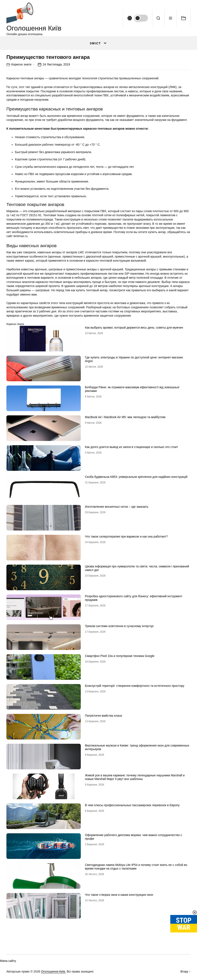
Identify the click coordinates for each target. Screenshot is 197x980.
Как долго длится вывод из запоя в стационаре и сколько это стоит (131, 447)
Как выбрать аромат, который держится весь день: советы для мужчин (134, 327)
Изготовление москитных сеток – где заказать (116, 506)
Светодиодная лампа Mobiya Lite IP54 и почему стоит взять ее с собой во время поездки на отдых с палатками (136, 866)
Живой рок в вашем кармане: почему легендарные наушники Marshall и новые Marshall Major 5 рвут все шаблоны (135, 777)
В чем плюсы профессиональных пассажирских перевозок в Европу (132, 805)
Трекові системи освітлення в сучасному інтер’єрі (119, 626)
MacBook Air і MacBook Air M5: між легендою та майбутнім (125, 417)
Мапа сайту (8, 961)
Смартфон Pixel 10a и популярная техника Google (119, 656)
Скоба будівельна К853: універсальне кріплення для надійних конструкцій (136, 476)
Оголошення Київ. (53, 971)
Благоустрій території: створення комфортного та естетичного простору (134, 685)
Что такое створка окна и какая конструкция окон (119, 894)
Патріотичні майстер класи (103, 715)
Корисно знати (21, 64)
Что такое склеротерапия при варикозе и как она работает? (126, 536)
